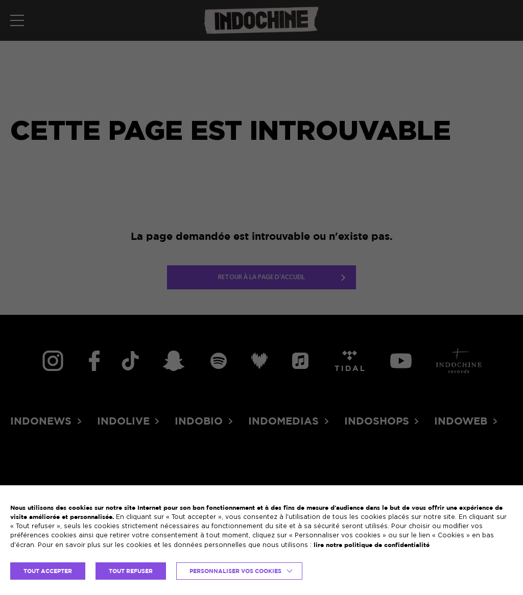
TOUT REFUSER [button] (131, 571)
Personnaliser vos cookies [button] (235, 571)
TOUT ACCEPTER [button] (47, 571)
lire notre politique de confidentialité (372, 544)
